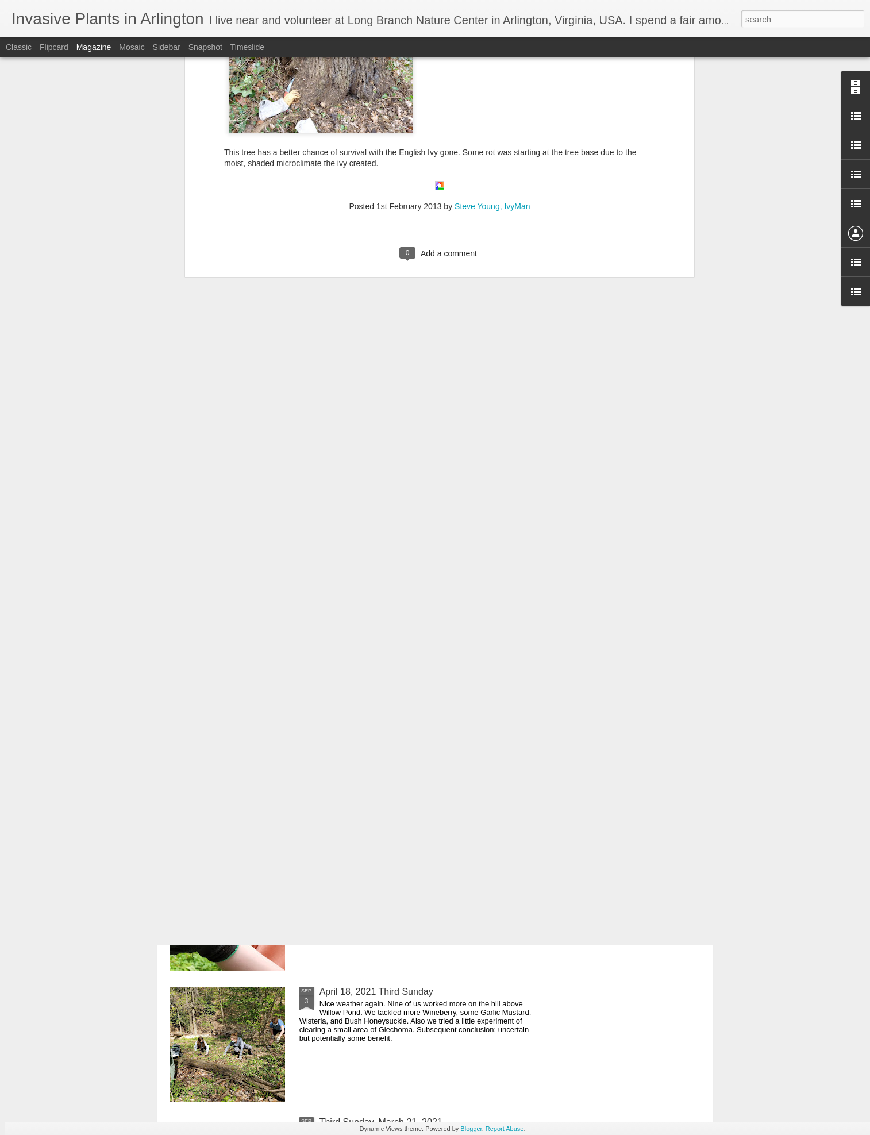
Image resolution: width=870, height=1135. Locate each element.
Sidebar (166, 47)
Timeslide (247, 47)
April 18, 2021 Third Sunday (376, 992)
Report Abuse (505, 1128)
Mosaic (131, 47)
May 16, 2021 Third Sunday (375, 861)
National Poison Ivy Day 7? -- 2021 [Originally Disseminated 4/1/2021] (412, 605)
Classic (19, 47)
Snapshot (205, 47)
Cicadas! (337, 731)
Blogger (471, 1128)
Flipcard (54, 47)
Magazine (93, 47)
